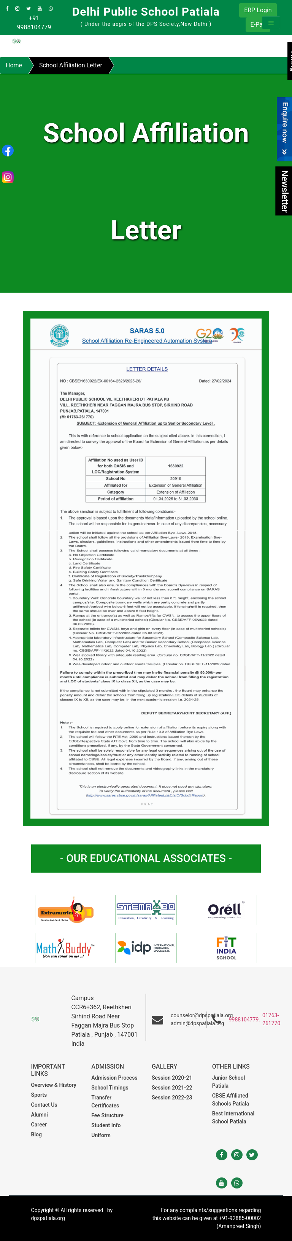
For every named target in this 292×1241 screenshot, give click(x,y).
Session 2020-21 (172, 1078)
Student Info (106, 1125)
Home (14, 65)
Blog (36, 1134)
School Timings (109, 1088)
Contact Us (44, 1105)
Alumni (39, 1115)
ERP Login (257, 10)
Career (39, 1125)
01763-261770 (271, 1019)
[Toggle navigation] (271, 22)
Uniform (101, 1135)
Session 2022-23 (172, 1097)
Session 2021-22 (172, 1088)
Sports (39, 1095)
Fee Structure (107, 1115)
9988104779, (244, 1019)
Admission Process (114, 1078)
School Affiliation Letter (70, 65)
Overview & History (53, 1085)
